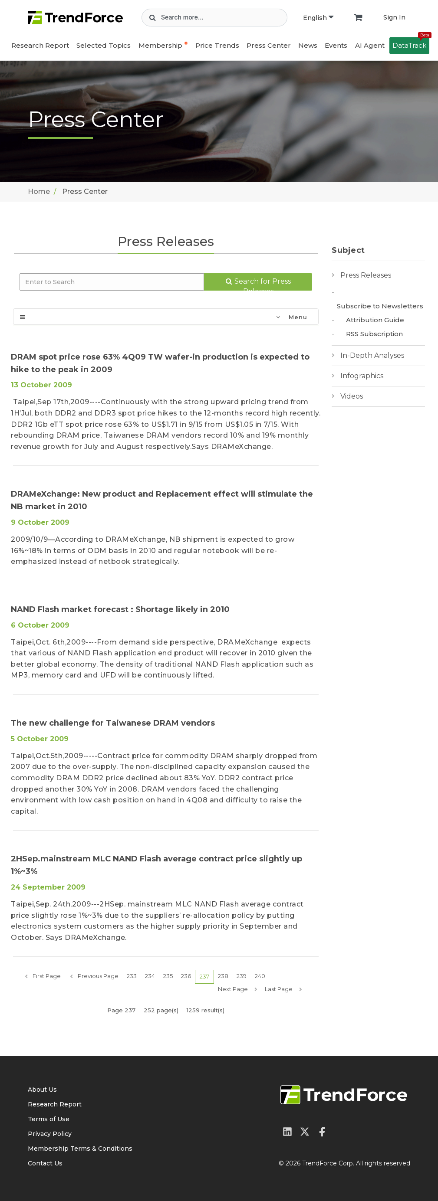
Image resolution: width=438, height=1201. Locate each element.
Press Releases (365, 275)
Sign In (394, 17)
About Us (42, 1089)
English (318, 18)
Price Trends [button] (217, 45)
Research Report (40, 45)
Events (336, 45)
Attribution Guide (375, 320)
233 (132, 975)
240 (260, 975)
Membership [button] (160, 45)
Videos (351, 396)
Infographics (361, 376)
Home (39, 191)
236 (186, 975)
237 (204, 976)
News (307, 45)
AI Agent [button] (370, 45)
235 (168, 975)
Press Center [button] (269, 45)
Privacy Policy (50, 1134)
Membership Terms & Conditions (80, 1148)
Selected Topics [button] (103, 45)
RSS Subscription (374, 334)
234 (150, 975)
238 (223, 975)
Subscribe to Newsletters (380, 306)
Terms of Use (48, 1119)
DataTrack (410, 43)
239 (242, 975)
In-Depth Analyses (372, 355)
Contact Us (45, 1163)
